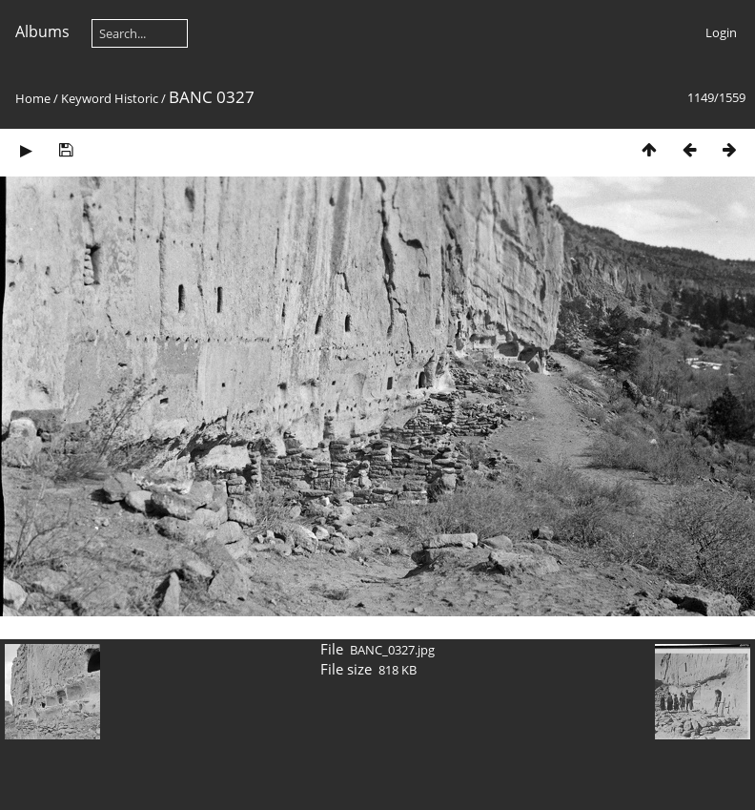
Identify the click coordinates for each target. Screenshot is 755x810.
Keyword (86, 98)
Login (721, 32)
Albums (42, 31)
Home (33, 98)
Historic (136, 98)
